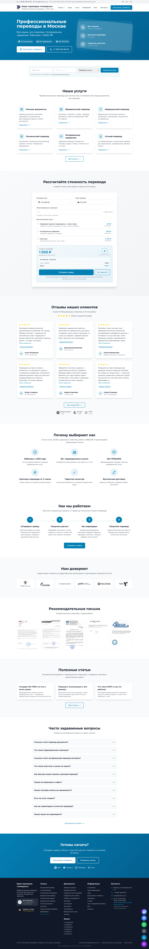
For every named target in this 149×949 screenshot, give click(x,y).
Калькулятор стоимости (95, 895)
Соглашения (68, 903)
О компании (91, 887)
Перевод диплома (70, 890)
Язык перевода (81, 198)
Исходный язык (41, 198)
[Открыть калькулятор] (144, 937)
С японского (68, 934)
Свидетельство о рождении (73, 893)
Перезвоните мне (109, 70)
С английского (68, 922)
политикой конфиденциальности (61, 74)
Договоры (67, 901)
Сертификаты (68, 909)
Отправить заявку (66, 272)
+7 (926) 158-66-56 (120, 892)
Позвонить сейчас (88, 860)
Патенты (66, 914)
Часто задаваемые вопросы (96, 903)
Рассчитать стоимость (121, 7)
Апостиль (43, 906)
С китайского (68, 927)
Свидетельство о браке (71, 895)
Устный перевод (45, 890)
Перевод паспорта (70, 887)
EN (127, 1)
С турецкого (68, 931)
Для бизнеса (44, 911)
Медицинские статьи (71, 911)
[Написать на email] (144, 931)
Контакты (104, 7)
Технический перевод (47, 898)
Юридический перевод (47, 895)
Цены (70, 7)
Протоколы (67, 906)
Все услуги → (44, 914)
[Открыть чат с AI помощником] (144, 944)
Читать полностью (25, 343)
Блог (95, 7)
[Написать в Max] (144, 911)
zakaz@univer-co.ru (120, 895)
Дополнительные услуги (44, 219)
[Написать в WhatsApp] (144, 924)
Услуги (61, 7)
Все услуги (74, 159)
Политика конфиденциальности (89, 942)
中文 (131, 1)
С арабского (68, 929)
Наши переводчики (93, 890)
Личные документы (46, 903)
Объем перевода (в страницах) (46, 208)
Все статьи (74, 705)
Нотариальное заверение (48, 893)
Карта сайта (128, 942)
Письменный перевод (47, 887)
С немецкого (68, 924)
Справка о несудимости (72, 898)
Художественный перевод (48, 909)
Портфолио (86, 7)
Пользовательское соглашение (112, 942)
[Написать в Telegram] (144, 918)
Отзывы (89, 901)
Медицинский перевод (47, 901)
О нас (77, 7)
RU (123, 1)
